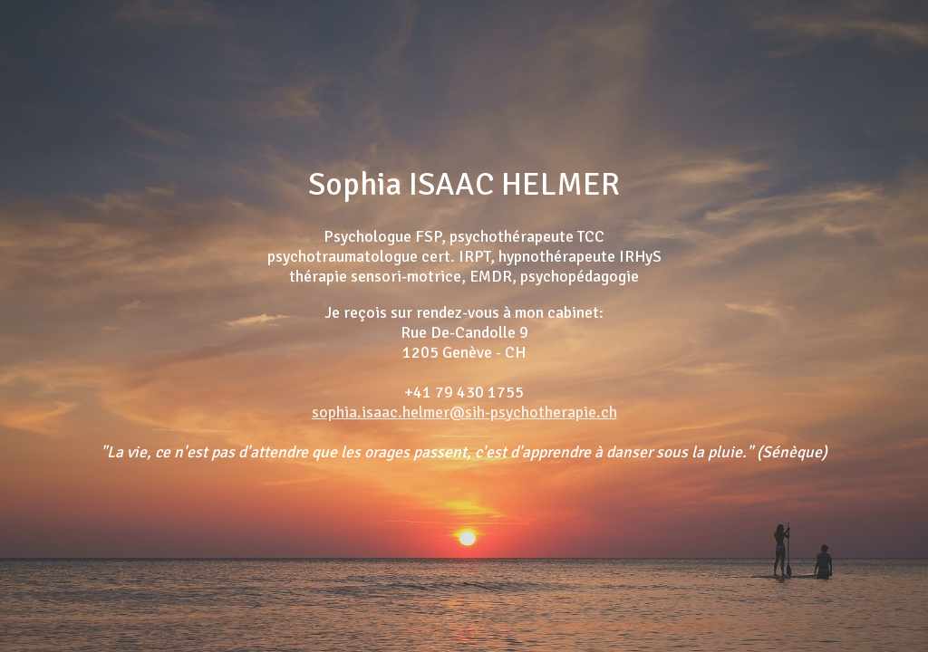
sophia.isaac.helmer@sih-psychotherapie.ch (464, 412)
